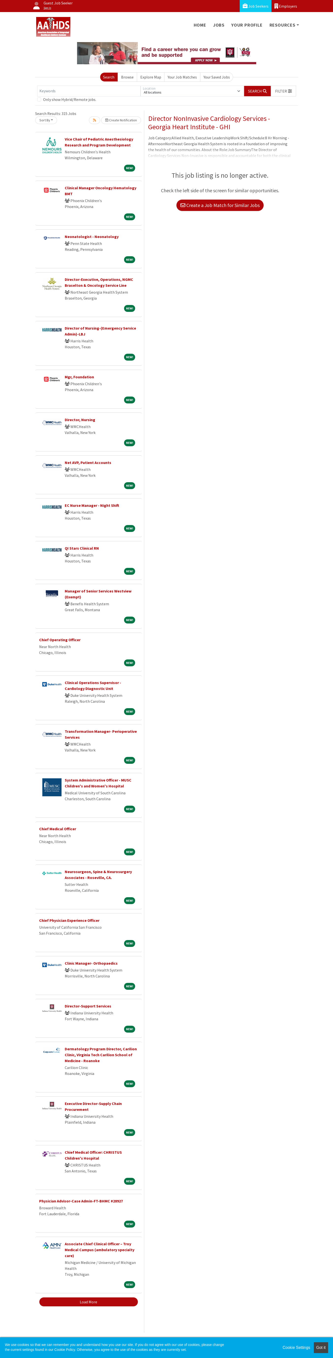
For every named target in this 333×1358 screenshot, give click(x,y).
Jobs (218, 25)
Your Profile (247, 25)
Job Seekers (256, 6)
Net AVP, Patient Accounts (88, 462)
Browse (127, 77)
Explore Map (150, 77)
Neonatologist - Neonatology (92, 236)
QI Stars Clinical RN (82, 548)
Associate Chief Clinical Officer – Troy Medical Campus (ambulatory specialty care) (99, 1249)
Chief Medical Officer (57, 828)
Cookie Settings (296, 1347)
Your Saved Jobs (217, 77)
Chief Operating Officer (59, 639)
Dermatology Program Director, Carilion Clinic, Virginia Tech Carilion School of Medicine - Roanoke (101, 1054)
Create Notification (121, 120)
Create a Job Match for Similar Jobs (220, 205)
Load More (88, 1301)
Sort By (44, 120)
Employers (285, 6)
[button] (283, 91)
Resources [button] (282, 25)
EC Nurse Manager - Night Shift (92, 505)
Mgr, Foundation (79, 376)
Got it (321, 1347)
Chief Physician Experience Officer (69, 920)
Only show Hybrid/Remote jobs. (69, 99)
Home (200, 25)
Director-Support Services (88, 1006)
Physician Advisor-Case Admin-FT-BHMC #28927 (81, 1200)
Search (108, 77)
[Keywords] (89, 91)
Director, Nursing (80, 419)
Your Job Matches (182, 77)
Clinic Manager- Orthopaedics (91, 963)
